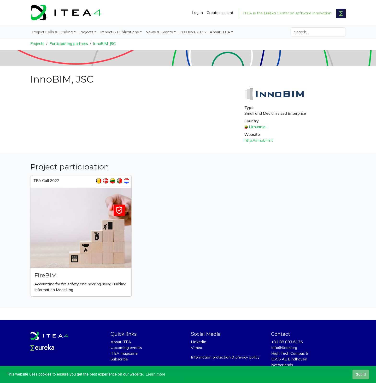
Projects (37, 43)
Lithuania (257, 126)
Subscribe (119, 359)
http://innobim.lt (258, 140)
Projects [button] (86, 32)
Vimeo (196, 347)
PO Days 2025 (193, 32)
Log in (197, 12)
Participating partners (68, 43)
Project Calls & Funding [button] (52, 32)
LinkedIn (198, 341)
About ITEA (121, 341)
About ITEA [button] (220, 32)
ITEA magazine (124, 353)
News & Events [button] (159, 32)
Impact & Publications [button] (119, 32)
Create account (220, 12)
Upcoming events (126, 347)
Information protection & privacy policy (225, 357)
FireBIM (45, 275)
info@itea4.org (284, 347)
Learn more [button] (155, 374)
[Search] (318, 31)
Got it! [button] (361, 374)
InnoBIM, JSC (104, 43)
